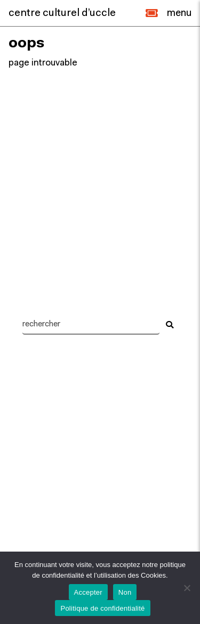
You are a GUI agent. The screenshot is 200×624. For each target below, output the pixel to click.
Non (125, 592)
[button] (151, 13)
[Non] (186, 587)
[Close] (179, 13)
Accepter (88, 592)
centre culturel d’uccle (62, 13)
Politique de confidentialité (102, 608)
